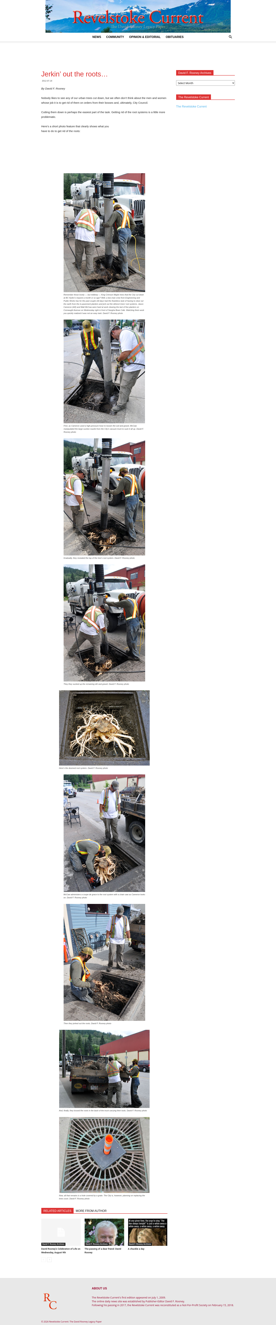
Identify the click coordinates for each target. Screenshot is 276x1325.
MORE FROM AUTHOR (91, 1210)
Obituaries (175, 36)
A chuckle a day (136, 1248)
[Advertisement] (138, 54)
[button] (230, 37)
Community (115, 36)
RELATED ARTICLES (57, 1210)
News (96, 36)
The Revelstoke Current (191, 106)
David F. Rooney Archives (53, 1244)
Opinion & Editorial (145, 36)
